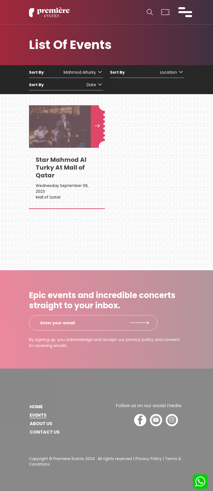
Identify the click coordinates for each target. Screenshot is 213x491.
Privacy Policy (148, 458)
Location (171, 72)
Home (36, 407)
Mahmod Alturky (83, 72)
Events (38, 415)
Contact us (45, 432)
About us (41, 423)
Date (94, 84)
